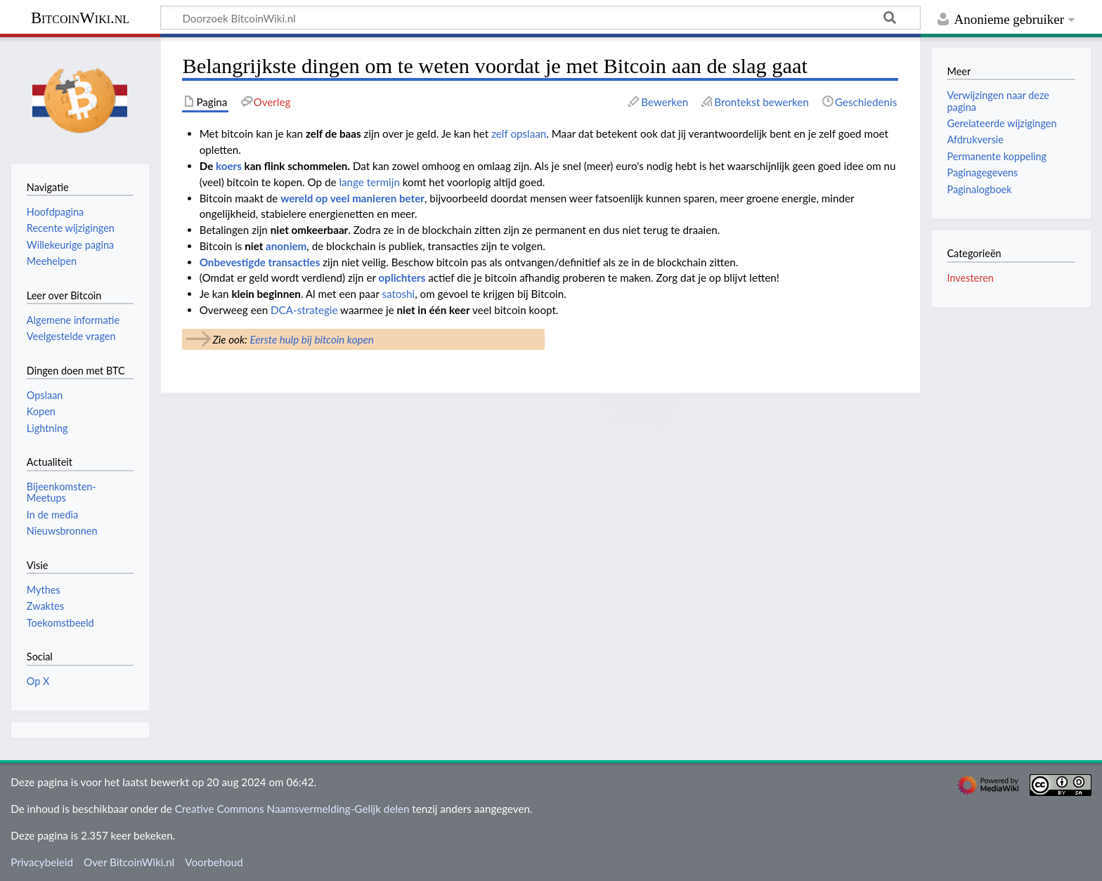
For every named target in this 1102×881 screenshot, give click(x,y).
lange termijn (369, 182)
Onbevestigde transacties (260, 262)
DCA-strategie (304, 310)
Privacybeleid (42, 862)
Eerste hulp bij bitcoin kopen (311, 339)
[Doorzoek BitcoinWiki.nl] (540, 17)
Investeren (970, 278)
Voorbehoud (213, 862)
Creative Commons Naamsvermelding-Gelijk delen (292, 808)
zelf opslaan (518, 133)
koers (229, 165)
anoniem (286, 246)
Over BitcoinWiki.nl (129, 862)
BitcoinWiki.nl (80, 18)
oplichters (402, 277)
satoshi (398, 293)
